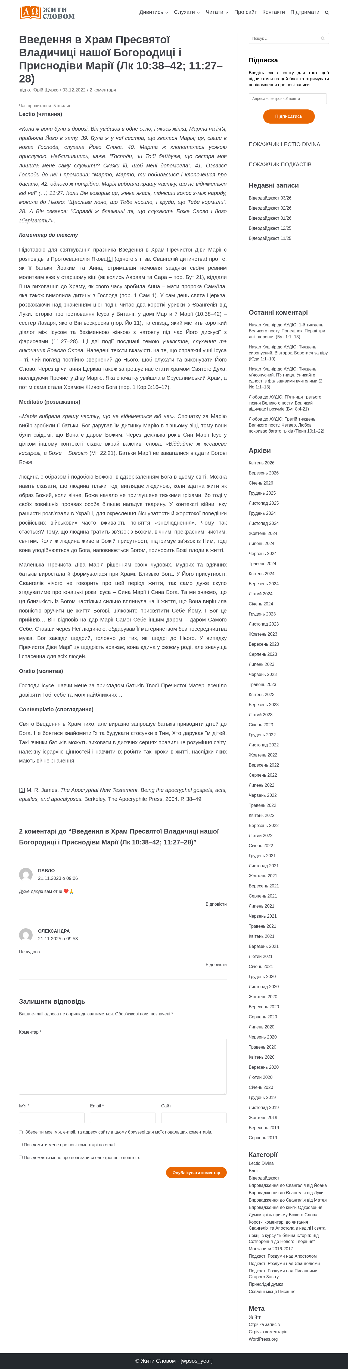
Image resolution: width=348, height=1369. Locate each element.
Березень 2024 (264, 583)
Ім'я (24, 1106)
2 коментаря (103, 90)
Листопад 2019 (264, 1107)
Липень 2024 (261, 543)
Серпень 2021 (263, 896)
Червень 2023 (263, 674)
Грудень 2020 (262, 976)
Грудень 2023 (262, 614)
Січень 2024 (261, 604)
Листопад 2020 (264, 986)
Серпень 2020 (263, 1017)
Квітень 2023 (262, 694)
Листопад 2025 (264, 503)
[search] (327, 12)
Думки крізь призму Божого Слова (283, 1214)
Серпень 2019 (263, 1137)
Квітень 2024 (262, 573)
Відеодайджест (264, 1178)
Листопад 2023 (264, 624)
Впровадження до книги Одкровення (285, 1207)
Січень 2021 (261, 966)
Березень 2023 (264, 704)
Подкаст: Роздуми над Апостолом (283, 1256)
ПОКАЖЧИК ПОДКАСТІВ (280, 164)
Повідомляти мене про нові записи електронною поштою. (82, 1157)
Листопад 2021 (264, 865)
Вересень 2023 (264, 644)
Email (97, 1106)
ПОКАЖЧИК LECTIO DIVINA (284, 144)
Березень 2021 (264, 946)
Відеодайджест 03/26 (270, 198)
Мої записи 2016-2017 (271, 1249)
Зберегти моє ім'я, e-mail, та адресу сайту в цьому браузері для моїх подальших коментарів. (118, 1132)
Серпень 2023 (263, 654)
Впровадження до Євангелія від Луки (286, 1192)
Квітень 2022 (262, 815)
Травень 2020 (262, 1047)
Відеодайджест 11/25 (270, 238)
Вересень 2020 (264, 1006)
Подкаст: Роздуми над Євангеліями (284, 1263)
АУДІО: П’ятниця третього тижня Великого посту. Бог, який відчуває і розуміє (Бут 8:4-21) (285, 403)
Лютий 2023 (260, 714)
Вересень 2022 (264, 765)
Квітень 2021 (262, 936)
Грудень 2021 (262, 855)
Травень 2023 (262, 684)
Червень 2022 (263, 795)
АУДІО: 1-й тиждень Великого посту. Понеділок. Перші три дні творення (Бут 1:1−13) (287, 331)
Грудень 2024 (262, 513)
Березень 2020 (264, 1067)
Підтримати (304, 12)
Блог (253, 1170)
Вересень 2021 (264, 886)
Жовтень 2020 (263, 996)
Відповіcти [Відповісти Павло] (216, 904)
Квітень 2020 (262, 1057)
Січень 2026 (261, 483)
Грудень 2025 (262, 493)
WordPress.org (263, 1339)
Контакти (273, 12)
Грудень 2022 (262, 735)
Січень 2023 (261, 724)
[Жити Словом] (47, 12)
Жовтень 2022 (263, 755)
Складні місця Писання (272, 1291)
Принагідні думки (266, 1284)
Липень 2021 (261, 906)
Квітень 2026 (262, 463)
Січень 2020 (261, 1087)
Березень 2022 (264, 825)
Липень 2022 (261, 785)
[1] (110, 259)
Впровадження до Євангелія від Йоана (288, 1185)
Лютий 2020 (260, 1077)
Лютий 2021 (260, 956)
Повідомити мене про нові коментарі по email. (70, 1145)
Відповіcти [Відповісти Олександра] (216, 964)
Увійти (255, 1317)
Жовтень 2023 (263, 634)
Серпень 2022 (263, 775)
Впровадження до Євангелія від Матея (288, 1200)
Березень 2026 (264, 473)
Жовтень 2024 (263, 533)
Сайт (166, 1106)
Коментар (30, 1032)
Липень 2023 (261, 664)
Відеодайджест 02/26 (270, 208)
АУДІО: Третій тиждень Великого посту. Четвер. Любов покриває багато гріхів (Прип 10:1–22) (286, 425)
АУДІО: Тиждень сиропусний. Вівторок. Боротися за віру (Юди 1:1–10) (288, 353)
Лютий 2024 (260, 594)
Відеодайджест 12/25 (270, 228)
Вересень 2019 (264, 1127)
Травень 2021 (262, 926)
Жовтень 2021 (263, 876)
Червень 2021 (263, 916)
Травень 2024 (262, 563)
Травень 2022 (262, 805)
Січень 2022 (261, 845)
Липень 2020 (261, 1027)
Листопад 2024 (264, 523)
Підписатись (289, 116)
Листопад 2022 (264, 745)
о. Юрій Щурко (42, 90)
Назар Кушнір (262, 325)
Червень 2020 (263, 1037)
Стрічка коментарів (268, 1332)
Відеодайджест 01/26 (270, 218)
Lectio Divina (261, 1163)
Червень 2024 (263, 553)
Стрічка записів (264, 1324)
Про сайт (245, 12)
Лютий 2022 (260, 835)
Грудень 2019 (262, 1097)
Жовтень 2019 (263, 1117)
